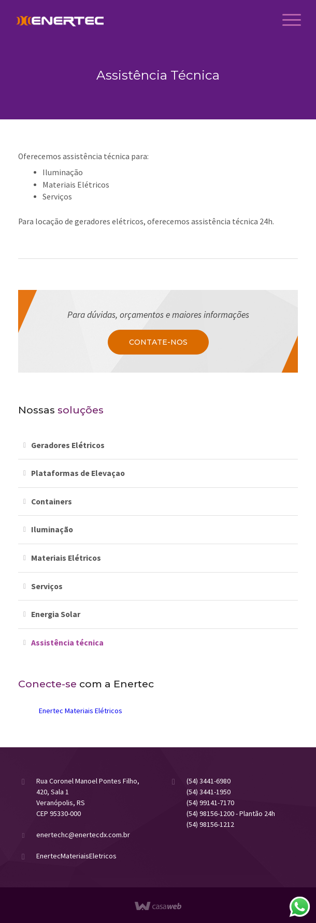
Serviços (47, 586)
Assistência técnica (67, 643)
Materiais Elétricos (66, 558)
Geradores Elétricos (68, 445)
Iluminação (52, 529)
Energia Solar (55, 614)
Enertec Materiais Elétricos (80, 710)
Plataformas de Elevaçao (78, 473)
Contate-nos (158, 342)
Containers (51, 501)
